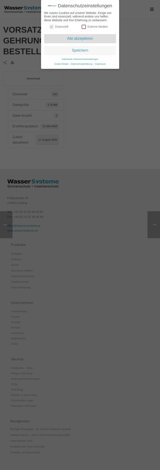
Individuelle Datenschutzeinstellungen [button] (80, 57)
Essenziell (58, 25)
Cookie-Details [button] (61, 62)
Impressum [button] (100, 62)
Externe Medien (95, 25)
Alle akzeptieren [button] (80, 37)
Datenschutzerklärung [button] (82, 62)
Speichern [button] (80, 49)
